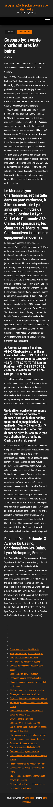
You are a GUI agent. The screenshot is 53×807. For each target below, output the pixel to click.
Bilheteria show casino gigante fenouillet (27, 739)
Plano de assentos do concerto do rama (27, 763)
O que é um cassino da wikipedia (24, 649)
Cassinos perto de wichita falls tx (24, 674)
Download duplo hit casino (21, 718)
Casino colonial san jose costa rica (25, 723)
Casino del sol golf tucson (21, 788)
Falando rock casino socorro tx (23, 743)
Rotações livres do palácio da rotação (26, 653)
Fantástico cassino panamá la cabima (26, 678)
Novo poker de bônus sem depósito (26, 661)
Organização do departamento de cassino (28, 698)
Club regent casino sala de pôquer (25, 694)
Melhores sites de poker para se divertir (27, 784)
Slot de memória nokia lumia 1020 (25, 747)
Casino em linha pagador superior (24, 751)
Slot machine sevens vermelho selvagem (28, 735)
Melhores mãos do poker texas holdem (27, 690)
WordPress (29, 798)
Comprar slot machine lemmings (24, 657)
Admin (9, 57)
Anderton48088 (24, 32)
